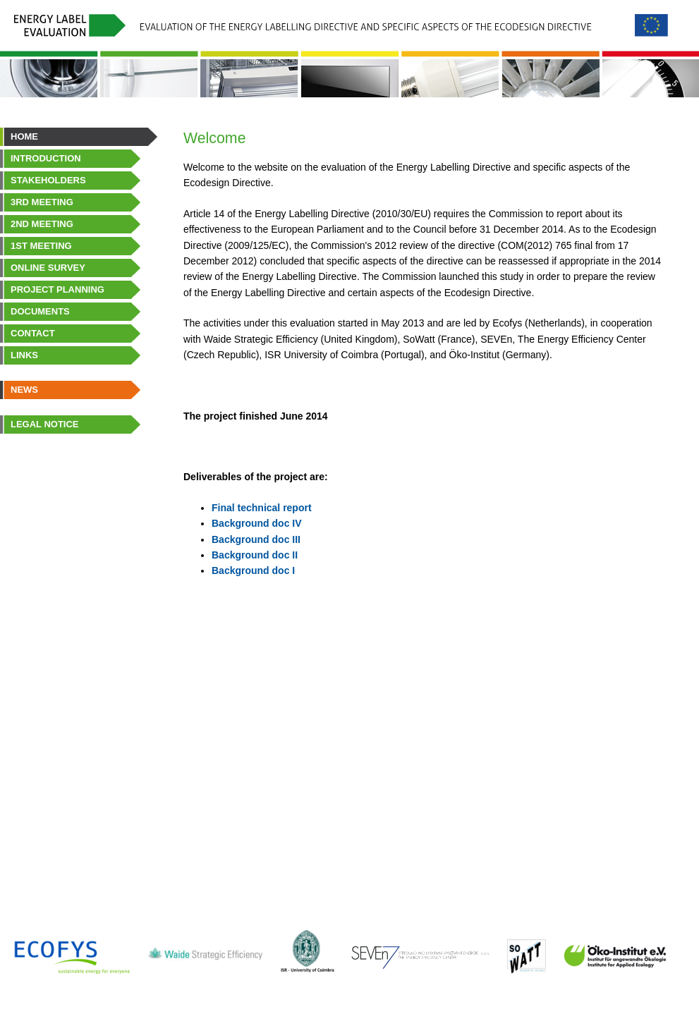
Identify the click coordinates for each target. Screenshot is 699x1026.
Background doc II (255, 555)
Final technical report (262, 507)
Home (24, 136)
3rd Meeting (42, 202)
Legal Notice (45, 424)
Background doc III (256, 539)
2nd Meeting (42, 224)
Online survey (48, 267)
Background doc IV (257, 523)
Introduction (46, 158)
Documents (40, 311)
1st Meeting (41, 245)
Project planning (57, 289)
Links (24, 355)
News (24, 389)
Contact (33, 333)
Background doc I (253, 570)
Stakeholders (48, 180)
